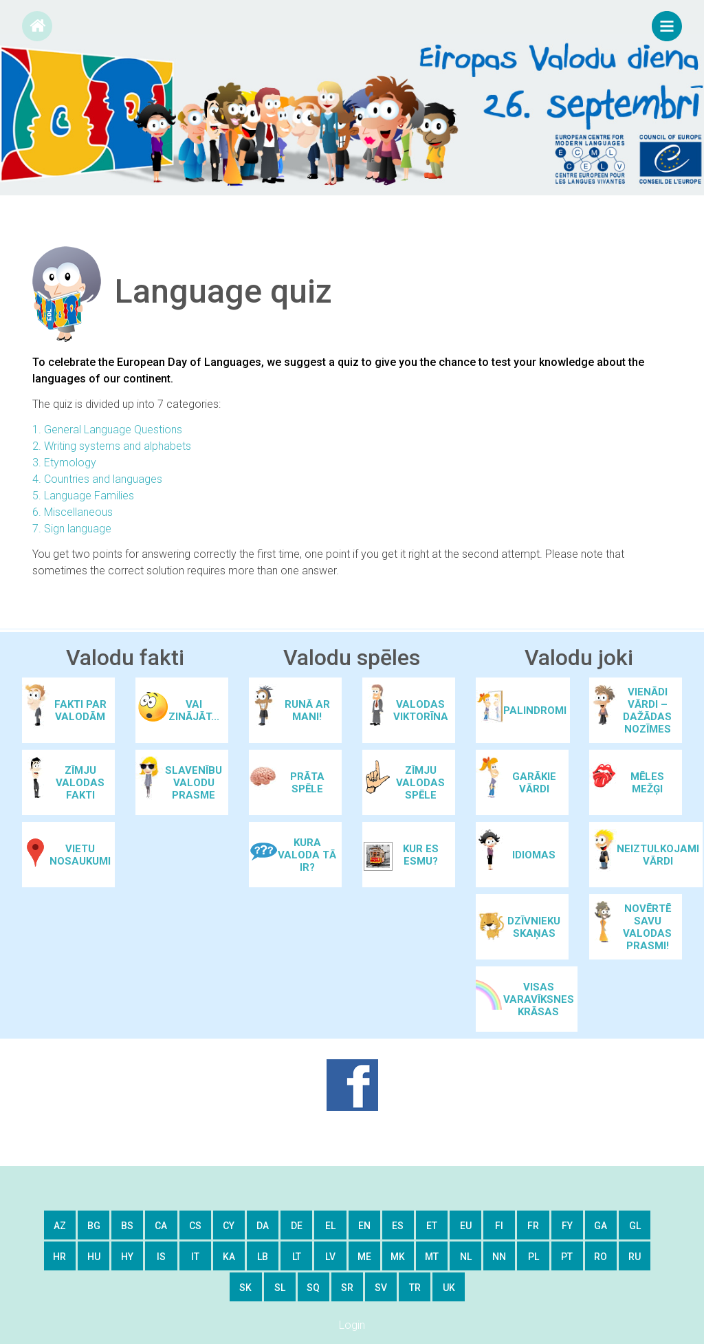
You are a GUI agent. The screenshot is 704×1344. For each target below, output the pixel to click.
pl (533, 1256)
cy (228, 1225)
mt (432, 1256)
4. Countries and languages (97, 479)
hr (59, 1256)
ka (229, 1256)
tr (415, 1287)
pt (567, 1256)
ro (600, 1256)
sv (381, 1287)
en (364, 1225)
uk (449, 1287)
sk (245, 1287)
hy (127, 1256)
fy (567, 1225)
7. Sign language (71, 528)
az (60, 1225)
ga (600, 1225)
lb (262, 1256)
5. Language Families (83, 495)
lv (330, 1256)
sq (313, 1287)
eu (466, 1225)
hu (93, 1256)
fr (533, 1225)
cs (195, 1225)
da (262, 1225)
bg (93, 1225)
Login (352, 1325)
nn (499, 1256)
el (330, 1225)
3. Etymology (64, 462)
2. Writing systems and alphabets (111, 446)
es (398, 1225)
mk (397, 1256)
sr (347, 1287)
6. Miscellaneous (72, 512)
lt (296, 1256)
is (161, 1256)
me (364, 1256)
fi (499, 1225)
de (296, 1225)
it (195, 1256)
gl (635, 1225)
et (431, 1225)
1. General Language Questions (107, 429)
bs (127, 1225)
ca (161, 1225)
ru (634, 1256)
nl (466, 1256)
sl (279, 1287)
